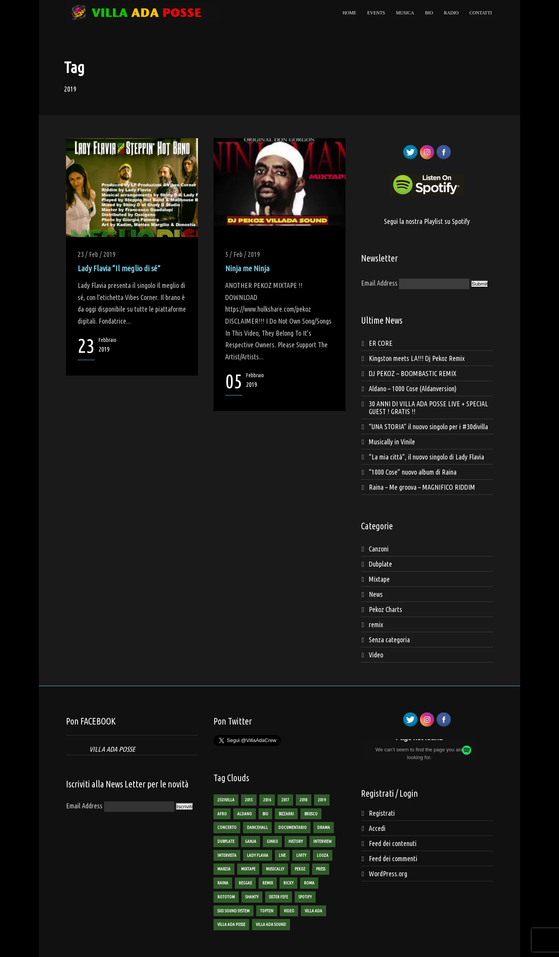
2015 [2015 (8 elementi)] (249, 800)
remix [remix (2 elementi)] (267, 883)
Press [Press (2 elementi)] (320, 869)
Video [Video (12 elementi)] (289, 910)
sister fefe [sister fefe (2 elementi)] (278, 897)
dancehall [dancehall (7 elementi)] (257, 827)
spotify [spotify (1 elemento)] (305, 897)
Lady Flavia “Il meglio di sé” (119, 268)
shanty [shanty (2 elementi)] (252, 897)
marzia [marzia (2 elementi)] (224, 869)
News (376, 594)
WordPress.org (388, 873)
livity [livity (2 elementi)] (301, 855)
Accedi (377, 828)
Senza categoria (389, 639)
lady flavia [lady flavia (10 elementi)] (257, 855)
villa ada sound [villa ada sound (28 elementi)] (271, 924)
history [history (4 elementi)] (295, 841)
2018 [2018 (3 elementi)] (303, 800)
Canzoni (379, 549)
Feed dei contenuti (393, 843)
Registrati (382, 813)
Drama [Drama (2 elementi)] (323, 827)
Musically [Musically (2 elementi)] (275, 869)
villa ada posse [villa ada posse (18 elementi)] (231, 924)
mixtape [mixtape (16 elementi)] (248, 869)
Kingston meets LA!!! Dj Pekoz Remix (417, 358)
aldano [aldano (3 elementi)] (244, 813)
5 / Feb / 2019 (242, 254)
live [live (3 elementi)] (282, 855)
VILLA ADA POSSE (112, 749)
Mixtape (379, 579)
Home (349, 13)
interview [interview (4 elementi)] (322, 841)
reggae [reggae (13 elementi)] (245, 883)
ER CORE (380, 343)
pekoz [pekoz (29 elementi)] (300, 869)
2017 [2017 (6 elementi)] (285, 800)
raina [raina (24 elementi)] (222, 883)
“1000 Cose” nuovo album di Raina (413, 472)
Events (376, 13)
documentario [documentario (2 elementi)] (292, 827)
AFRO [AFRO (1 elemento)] (222, 813)
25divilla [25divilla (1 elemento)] (225, 800)
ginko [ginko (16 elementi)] (272, 841)
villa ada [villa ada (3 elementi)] (313, 910)
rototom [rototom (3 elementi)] (226, 897)
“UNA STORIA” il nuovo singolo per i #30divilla (428, 426)
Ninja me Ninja (247, 268)
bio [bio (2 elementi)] (265, 813)
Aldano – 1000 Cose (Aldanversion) (413, 388)
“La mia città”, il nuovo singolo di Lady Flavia (426, 457)
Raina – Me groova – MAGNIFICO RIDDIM (422, 487)
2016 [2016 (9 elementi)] (267, 800)
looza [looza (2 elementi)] (322, 855)
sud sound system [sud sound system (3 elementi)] (233, 910)
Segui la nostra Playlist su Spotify (427, 221)
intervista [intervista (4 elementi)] (226, 855)
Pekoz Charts (385, 609)
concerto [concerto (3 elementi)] (226, 827)
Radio (451, 13)
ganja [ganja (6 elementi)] (250, 841)
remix (376, 624)
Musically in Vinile (392, 442)
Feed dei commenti (393, 858)
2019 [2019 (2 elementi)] (322, 800)
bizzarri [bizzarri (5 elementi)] (286, 813)
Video (376, 655)
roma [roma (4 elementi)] (309, 883)
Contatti (480, 13)
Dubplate (380, 564)
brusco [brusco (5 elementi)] (311, 813)
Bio (429, 13)
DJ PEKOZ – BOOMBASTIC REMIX (412, 373)
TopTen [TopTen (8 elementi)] (266, 910)
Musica (405, 13)
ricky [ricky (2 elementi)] (288, 883)
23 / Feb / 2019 (97, 254)
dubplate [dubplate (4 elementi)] (225, 841)
